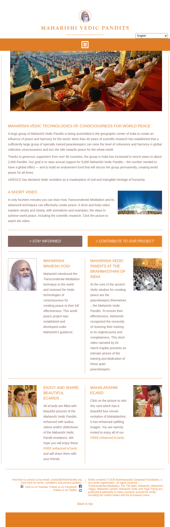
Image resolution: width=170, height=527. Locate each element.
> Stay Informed (45, 241)
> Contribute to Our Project (125, 241)
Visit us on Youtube (36, 487)
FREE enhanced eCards (60, 448)
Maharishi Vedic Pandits (85, 20)
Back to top (85, 504)
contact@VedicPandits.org (66, 479)
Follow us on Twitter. (65, 490)
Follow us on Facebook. (63, 487)
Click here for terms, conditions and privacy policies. (51, 482)
